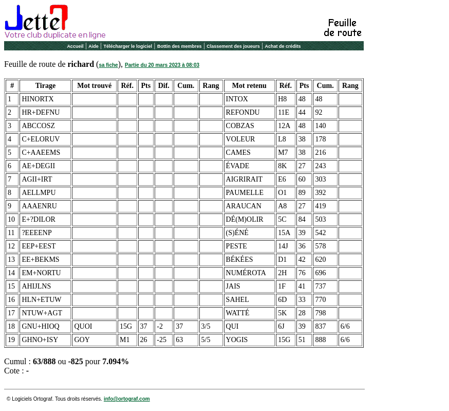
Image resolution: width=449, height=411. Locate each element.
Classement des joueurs (233, 46)
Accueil (75, 46)
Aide (93, 46)
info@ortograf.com (127, 399)
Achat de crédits (283, 46)
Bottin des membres (179, 46)
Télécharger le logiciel (128, 46)
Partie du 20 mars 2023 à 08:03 (162, 65)
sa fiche (108, 65)
